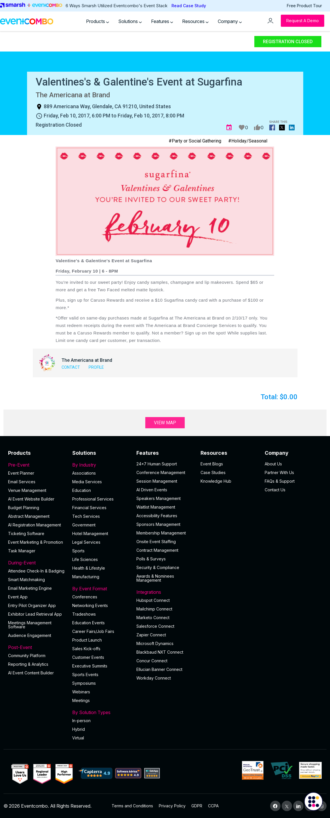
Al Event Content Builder (31, 672)
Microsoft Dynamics (154, 643)
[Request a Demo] (302, 21)
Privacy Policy (172, 805)
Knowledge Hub (216, 481)
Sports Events (85, 674)
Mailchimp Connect (154, 608)
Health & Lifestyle (88, 568)
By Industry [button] (100, 465)
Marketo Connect (152, 617)
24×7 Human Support (156, 463)
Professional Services (93, 498)
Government (84, 524)
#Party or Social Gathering (195, 141)
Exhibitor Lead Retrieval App (35, 614)
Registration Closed (288, 41)
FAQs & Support (280, 481)
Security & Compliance (157, 567)
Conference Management (160, 472)
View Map (165, 422)
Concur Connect (151, 660)
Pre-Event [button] (36, 465)
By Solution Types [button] (100, 712)
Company (230, 21)
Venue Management (27, 490)
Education (81, 490)
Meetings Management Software (29, 624)
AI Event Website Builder (31, 498)
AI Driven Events (151, 489)
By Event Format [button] (100, 588)
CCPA (213, 805)
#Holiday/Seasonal (247, 141)
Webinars (81, 691)
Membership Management (161, 532)
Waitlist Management (155, 507)
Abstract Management (28, 516)
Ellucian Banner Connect (159, 669)
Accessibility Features (156, 515)
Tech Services (86, 516)
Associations (84, 473)
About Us (273, 463)
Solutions (130, 21)
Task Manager (21, 550)
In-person (81, 720)
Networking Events (90, 605)
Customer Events (88, 657)
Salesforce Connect (155, 626)
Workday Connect (153, 678)
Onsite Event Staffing (156, 541)
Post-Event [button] (36, 647)
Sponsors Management (158, 524)
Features (162, 21)
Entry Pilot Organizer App (32, 605)
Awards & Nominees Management (155, 578)
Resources (195, 21)
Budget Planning (23, 507)
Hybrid (78, 729)
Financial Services (89, 507)
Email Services (21, 481)
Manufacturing (85, 576)
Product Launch (87, 640)
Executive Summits (89, 665)
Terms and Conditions (132, 805)
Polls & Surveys (151, 558)
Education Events (88, 622)
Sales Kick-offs (86, 648)
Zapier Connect (151, 634)
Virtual (78, 737)
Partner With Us (279, 472)
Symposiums (84, 683)
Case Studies (213, 472)
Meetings (81, 700)
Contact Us (275, 489)
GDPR (196, 805)
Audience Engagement (29, 635)
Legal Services (86, 542)
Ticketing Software (26, 533)
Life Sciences (85, 559)
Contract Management (157, 550)
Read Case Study (188, 5)
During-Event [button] (36, 563)
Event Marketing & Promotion (35, 542)
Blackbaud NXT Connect (159, 652)
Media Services (87, 481)
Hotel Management (90, 533)
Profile (96, 367)
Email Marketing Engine (30, 588)
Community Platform (26, 655)
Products (97, 21)
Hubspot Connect (153, 600)
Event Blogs (212, 463)
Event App (18, 596)
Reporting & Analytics (28, 664)
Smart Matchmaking (26, 579)
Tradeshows (84, 614)
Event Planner (21, 473)
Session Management (156, 481)
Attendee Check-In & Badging (36, 570)
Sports (78, 550)
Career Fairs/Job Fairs (93, 631)
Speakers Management (158, 498)
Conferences (84, 596)
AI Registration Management (34, 524)
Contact (71, 367)
